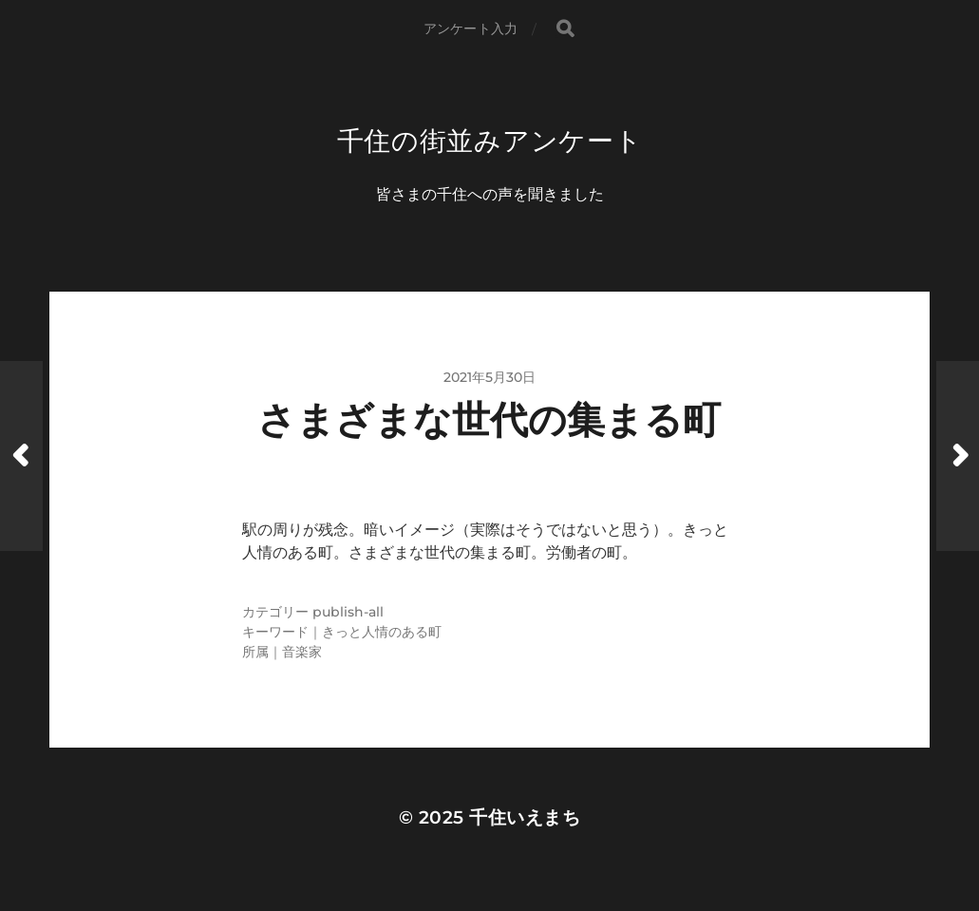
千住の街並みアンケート (490, 140)
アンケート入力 (471, 28)
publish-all (348, 611)
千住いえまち (524, 817)
